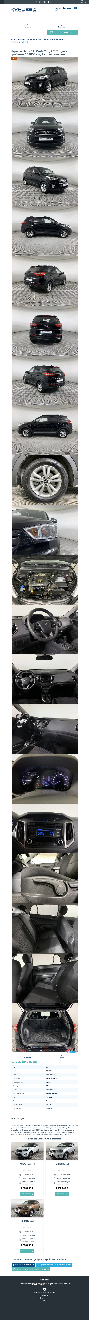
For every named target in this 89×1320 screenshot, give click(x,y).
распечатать (73, 1051)
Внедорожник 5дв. (52, 1078)
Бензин (48, 1105)
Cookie (44, 1300)
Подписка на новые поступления (44, 1292)
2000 (47, 1086)
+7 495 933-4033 (42, 2)
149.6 (48, 1082)
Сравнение (61, 27)
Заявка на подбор (61, 32)
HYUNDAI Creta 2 (62, 1164)
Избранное (27, 27)
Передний (49, 1108)
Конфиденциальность (44, 1298)
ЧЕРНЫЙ (49, 1097)
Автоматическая (51, 1093)
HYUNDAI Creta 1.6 (27, 1164)
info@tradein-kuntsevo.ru (49, 1285)
